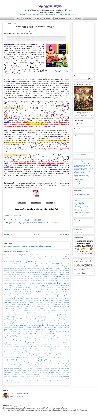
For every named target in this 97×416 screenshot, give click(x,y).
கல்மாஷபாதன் (8, 278)
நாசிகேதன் (66, 333)
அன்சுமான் (7, 259)
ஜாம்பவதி (66, 316)
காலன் (54, 280)
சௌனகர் (42, 314)
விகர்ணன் (29, 370)
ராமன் (16, 362)
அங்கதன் (50, 254)
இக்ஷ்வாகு (6, 268)
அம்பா (28, 259)
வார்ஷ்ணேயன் (11, 370)
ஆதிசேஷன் (38, 266)
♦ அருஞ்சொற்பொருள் (80, 210)
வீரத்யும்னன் (32, 376)
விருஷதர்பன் (37, 374)
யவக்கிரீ (11, 360)
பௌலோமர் (53, 351)
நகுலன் (26, 333)
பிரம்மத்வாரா (52, 344)
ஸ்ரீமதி (7, 380)
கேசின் (31, 287)
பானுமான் (34, 342)
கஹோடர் (21, 278)
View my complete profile (18, 396)
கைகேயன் (43, 287)
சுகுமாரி (43, 304)
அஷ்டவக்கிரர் (33, 263)
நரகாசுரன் (42, 333)
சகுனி (12, 292)
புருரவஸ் (46, 349)
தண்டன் (66, 319)
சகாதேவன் (65, 289)
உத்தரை (12, 272)
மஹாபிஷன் (7, 355)
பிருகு (30, 346)
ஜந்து (55, 314)
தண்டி (5, 321)
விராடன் (66, 372)
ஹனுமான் (38, 380)
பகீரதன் (6, 338)
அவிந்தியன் (14, 263)
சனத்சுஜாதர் (65, 294)
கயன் (41, 276)
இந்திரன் (44, 268)
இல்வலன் (6, 270)
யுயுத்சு (50, 360)
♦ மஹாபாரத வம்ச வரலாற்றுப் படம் (83, 200)
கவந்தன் (16, 278)
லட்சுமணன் (55, 364)
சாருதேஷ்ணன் (28, 300)
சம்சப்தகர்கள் (15, 296)
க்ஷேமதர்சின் (45, 289)
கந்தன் (19, 276)
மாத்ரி (40, 355)
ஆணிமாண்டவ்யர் (28, 266)
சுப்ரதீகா (31, 308)
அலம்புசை (59, 261)
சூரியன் (29, 312)
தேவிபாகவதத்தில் (62, 185)
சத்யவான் (42, 294)
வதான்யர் (36, 368)
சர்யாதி (5, 298)
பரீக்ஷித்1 (39, 340)
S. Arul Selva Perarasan (20, 393)
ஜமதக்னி (28, 316)
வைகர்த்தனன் (54, 376)
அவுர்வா (19, 263)
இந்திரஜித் (28, 268)
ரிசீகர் (25, 362)
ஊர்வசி (59, 272)
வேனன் (48, 376)
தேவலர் (66, 331)
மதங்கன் (12, 353)
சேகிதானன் (49, 312)
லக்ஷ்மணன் (47, 364)
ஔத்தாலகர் (30, 274)
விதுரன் (60, 370)
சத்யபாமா (36, 294)
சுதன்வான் (26, 306)
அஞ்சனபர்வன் (27, 256)
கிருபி (54, 283)
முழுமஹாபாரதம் (49, 6)
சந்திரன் (59, 294)
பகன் (64, 336)
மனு (49, 353)
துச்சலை (21, 327)
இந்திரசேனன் (13, 268)
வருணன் (46, 368)
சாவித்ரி (47, 300)
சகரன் (59, 289)
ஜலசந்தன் (55, 316)
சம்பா (25, 296)
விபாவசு (24, 372)
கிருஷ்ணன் (63, 283)
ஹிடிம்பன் (7, 382)
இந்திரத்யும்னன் (36, 268)
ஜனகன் (59, 314)
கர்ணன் (59, 276)
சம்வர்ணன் (39, 296)
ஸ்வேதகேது (24, 380)
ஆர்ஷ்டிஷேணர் (58, 266)
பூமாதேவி (21, 351)
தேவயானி (53, 331)
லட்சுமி (62, 364)
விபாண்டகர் (17, 372)
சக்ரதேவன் (21, 292)
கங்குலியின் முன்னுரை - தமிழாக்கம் (83, 163)
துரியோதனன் (43, 327)
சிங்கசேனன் (59, 300)
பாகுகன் (6, 342)
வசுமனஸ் (7, 368)
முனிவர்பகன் (30, 357)
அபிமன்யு (14, 259)
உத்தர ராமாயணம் (62, 14)
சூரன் (18, 312)
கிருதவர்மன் (31, 283)
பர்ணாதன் (44, 340)
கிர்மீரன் (6, 285)
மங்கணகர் (59, 351)
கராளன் (46, 276)
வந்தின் (41, 368)
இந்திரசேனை (21, 268)
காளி (63, 280)
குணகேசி (24, 285)
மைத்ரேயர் (53, 357)
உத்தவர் (17, 272)
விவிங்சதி (60, 374)
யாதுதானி (26, 360)
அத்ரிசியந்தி (49, 256)
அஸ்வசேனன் (46, 263)
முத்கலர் (24, 357)
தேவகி (22, 331)
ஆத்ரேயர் (44, 266)
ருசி (67, 362)
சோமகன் (17, 314)
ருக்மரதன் (50, 362)
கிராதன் (15, 283)
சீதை (31, 304)
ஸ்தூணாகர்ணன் (57, 378)
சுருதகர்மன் (59, 308)
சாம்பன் (60, 298)
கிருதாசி (45, 283)
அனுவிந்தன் (65, 256)
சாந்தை (55, 298)
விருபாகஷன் (14, 374)
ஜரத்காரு (34, 316)
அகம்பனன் (7, 254)
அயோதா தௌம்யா (55, 259)
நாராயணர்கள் (28, 336)
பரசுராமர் (7, 340)
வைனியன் (6, 378)
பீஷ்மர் (35, 348)
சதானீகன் (58, 292)
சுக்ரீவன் (60, 304)
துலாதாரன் (49, 329)
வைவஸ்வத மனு (14, 378)
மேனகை (47, 357)
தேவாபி (14, 333)
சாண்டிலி (31, 298)
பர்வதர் (49, 340)
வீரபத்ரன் (38, 376)
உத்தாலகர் (22, 272)
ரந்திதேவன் (63, 360)
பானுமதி (28, 342)
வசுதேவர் (66, 366)
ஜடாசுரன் (47, 314)
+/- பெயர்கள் (77, 222)
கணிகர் (67, 274)
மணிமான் (6, 353)
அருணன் (6, 261)
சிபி (53, 302)
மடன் (67, 351)
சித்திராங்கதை (23, 302)
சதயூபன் (53, 292)
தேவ (19, 331)
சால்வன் (41, 300)
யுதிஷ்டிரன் (41, 359)
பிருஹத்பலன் (56, 346)
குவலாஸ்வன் (20, 287)
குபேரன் (58, 285)
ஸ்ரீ (4, 380)
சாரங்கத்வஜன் (7, 300)
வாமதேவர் (65, 368)
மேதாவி (41, 357)
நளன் (52, 333)
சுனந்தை (13, 308)
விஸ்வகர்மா (7, 376)
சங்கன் (26, 292)
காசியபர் (38, 278)
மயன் (53, 353)
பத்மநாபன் (37, 338)
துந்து (34, 327)
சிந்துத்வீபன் (48, 302)
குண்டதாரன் (38, 285)
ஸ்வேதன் (31, 380)
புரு (41, 349)
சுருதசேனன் (65, 308)
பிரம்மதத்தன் (44, 344)
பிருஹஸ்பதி (17, 349)
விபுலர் (37, 372)
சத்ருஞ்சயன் (49, 294)
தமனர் (31, 321)
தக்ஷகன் (51, 319)
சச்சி (34, 292)
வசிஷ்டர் (56, 366)
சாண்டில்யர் (37, 298)
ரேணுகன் (15, 364)
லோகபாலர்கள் (8, 366)
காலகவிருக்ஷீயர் (40, 280)
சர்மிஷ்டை (65, 296)
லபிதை (67, 364)
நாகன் (60, 333)
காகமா (27, 278)
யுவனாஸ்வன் (56, 360)
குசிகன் (20, 285)
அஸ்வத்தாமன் (56, 264)
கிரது (5, 283)
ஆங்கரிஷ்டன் (13, 266)
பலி (63, 340)
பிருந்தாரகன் (40, 346)
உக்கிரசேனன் (13, 270)
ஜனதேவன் (66, 314)
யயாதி (6, 360)
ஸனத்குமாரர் (27, 378)
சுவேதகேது (59, 310)
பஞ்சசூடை (31, 338)
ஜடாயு (52, 314)
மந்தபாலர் (40, 353)
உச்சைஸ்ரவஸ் (39, 270)
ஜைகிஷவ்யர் (36, 319)
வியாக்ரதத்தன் (43, 372)
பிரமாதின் (37, 344)
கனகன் (24, 276)
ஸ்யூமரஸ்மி (65, 378)
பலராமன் (58, 340)
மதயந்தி (18, 353)
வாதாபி (60, 368)
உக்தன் (20, 270)
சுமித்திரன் (36, 308)
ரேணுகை (21, 364)
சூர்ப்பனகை (43, 312)
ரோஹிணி (40, 364)
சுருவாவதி (33, 310)
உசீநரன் (32, 270)
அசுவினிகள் (18, 256)
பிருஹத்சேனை (48, 346)
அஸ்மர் (40, 263)
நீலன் (48, 336)
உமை (45, 272)
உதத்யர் (57, 270)
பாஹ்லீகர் (40, 342)
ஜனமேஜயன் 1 (21, 316)
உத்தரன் (6, 272)
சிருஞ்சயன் (19, 304)
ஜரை (51, 316)
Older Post (64, 234)
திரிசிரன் (66, 323)
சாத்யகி (44, 298)
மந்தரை (45, 353)
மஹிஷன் (13, 355)
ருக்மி (54, 362)
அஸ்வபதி (66, 263)
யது (58, 357)
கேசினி (26, 287)
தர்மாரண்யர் (16, 323)
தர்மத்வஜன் (66, 321)
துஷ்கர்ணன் (7, 331)
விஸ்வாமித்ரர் (15, 376)
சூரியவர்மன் (36, 312)
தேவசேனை (41, 331)
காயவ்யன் (66, 278)
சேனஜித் (59, 312)
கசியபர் (53, 274)
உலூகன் (49, 272)
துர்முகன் (37, 329)
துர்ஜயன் (19, 329)
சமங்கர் (6, 296)
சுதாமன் (43, 306)
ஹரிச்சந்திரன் (52, 380)
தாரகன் (32, 323)
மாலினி (67, 355)
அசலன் (12, 256)
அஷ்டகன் (25, 263)
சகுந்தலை (7, 292)
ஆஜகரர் (20, 266)
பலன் (53, 340)
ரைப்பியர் (27, 364)
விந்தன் (6, 372)
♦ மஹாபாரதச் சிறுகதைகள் (81, 215)
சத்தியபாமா (12, 294)
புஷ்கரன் (11, 351)
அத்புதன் (39, 256)
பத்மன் (43, 338)
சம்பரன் (22, 296)
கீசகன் (10, 285)
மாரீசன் (51, 355)
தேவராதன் (60, 331)
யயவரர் (67, 357)
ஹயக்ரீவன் (45, 380)
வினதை (10, 372)
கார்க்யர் (14, 280)
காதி (43, 278)
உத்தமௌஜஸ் (64, 270)
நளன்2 (56, 333)
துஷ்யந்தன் (14, 331)
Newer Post (8, 234)
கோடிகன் (60, 287)
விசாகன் (40, 370)
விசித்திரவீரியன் (46, 370)
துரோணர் (8, 329)
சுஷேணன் (66, 310)
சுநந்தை (62, 306)
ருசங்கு (64, 362)
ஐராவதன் (19, 274)
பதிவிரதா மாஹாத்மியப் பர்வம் (40, 222)
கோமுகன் (66, 287)
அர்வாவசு (37, 261)
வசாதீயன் (49, 366)
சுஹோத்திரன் (7, 312)
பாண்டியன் (17, 342)
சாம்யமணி (66, 298)
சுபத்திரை (25, 308)
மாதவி (36, 355)
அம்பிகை (40, 259)
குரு (5, 287)
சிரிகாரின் (6, 304)
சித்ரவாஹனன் (38, 302)
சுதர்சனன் (33, 306)
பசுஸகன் (19, 338)
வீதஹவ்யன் (24, 376)
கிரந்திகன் (9, 283)
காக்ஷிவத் (32, 278)
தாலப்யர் (47, 323)
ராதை (11, 362)
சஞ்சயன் (39, 292)
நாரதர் (13, 336)
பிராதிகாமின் (7, 346)
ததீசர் (9, 321)
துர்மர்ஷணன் (30, 329)
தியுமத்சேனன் (54, 323)
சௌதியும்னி (35, 314)
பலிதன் (67, 340)
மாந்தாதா (45, 355)
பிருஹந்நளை (8, 349)
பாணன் (11, 342)
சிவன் (26, 304)
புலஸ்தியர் (60, 349)
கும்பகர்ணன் (65, 285)
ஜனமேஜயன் (12, 316)
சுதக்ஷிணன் (13, 306)
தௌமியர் (20, 333)
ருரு (10, 364)
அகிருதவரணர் (29, 254)
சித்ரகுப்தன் (31, 302)
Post (5, 215)
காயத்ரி (60, 278)
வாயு (5, 370)
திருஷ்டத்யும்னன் (40, 325)
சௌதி (29, 314)
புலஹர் (67, 349)
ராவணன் (21, 362)
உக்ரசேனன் (26, 270)
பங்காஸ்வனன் (13, 338)
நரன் (47, 333)
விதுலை (66, 370)
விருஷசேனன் (29, 374)
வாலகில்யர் (20, 370)
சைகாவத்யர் (65, 312)
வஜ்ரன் (24, 368)
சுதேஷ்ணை (55, 306)
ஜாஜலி (61, 316)
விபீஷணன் (30, 372)
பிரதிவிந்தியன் (8, 344)
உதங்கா (52, 270)
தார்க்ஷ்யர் (41, 323)
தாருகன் (36, 323)
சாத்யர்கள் (50, 298)
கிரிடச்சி (24, 283)
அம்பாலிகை (33, 259)
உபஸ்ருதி (39, 272)
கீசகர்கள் (15, 285)
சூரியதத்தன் (23, 312)
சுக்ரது (51, 304)
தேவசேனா (35, 331)
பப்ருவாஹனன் (64, 338)
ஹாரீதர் (67, 380)
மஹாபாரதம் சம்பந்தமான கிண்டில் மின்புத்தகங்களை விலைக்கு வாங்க (27, 246)
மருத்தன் (58, 353)
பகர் (68, 336)
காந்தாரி (48, 278)
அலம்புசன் (52, 261)
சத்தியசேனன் (65, 292)
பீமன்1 (29, 349)
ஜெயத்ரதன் (29, 319)
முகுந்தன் (11, 357)
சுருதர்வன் (6, 310)
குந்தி (10, 222)
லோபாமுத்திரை (17, 366)
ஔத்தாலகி (36, 274)
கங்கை (45, 274)
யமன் (62, 357)
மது (29, 353)
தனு (20, 321)
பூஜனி (15, 351)
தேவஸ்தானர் (7, 333)
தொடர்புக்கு (73, 14)
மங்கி (64, 351)
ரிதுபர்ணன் (30, 362)
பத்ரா (57, 338)
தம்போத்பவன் (44, 321)
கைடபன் (54, 287)
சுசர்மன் (66, 304)
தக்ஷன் (56, 319)
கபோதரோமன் (35, 276)
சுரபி (54, 308)
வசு (61, 366)
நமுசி (38, 333)
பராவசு (29, 340)
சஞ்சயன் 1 (47, 292)
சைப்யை (6, 314)
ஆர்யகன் (50, 266)
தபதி (23, 321)
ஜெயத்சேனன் (21, 319)
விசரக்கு (35, 370)
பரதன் (12, 340)
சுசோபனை (7, 306)
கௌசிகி (13, 289)
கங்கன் (41, 274)
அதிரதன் (34, 256)
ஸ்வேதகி (17, 380)
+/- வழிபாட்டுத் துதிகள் (80, 154)
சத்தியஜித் (6, 294)
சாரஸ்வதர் (14, 300)
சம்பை (34, 296)
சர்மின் (60, 296)
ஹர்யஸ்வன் (60, 380)
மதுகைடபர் (34, 353)
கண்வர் (6, 276)
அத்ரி (44, 256)
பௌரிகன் (47, 351)
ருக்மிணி (59, 362)
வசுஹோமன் (18, 368)
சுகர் (39, 304)
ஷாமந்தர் (21, 378)
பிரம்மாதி (66, 344)
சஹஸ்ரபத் (22, 298)
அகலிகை (14, 254)
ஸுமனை (33, 378)
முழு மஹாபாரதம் (15, 215)
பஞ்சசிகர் (25, 338)
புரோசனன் (53, 349)
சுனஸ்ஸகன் (19, 308)
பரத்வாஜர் (18, 340)
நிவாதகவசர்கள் (41, 336)
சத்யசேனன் (30, 294)
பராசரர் (24, 340)
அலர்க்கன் (66, 261)
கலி (64, 276)
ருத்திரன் (6, 364)
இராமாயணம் (50, 14)
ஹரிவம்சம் (40, 14)
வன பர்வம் (55, 222)
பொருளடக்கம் (31, 14)
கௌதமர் (26, 289)
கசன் (49, 274)
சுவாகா (53, 310)
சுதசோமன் (20, 306)
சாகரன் (27, 298)
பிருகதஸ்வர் (15, 346)
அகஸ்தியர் (21, 254)
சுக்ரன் (55, 304)
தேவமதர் (47, 331)
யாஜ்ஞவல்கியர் (19, 360)
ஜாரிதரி (6, 319)
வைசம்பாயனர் (64, 376)
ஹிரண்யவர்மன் (21, 382)
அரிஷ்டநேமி (65, 259)
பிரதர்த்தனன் (65, 342)
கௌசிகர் (7, 289)
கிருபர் (50, 283)
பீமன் (24, 349)
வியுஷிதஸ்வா (58, 372)
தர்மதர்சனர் (52, 321)
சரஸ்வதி (55, 296)
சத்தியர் (19, 294)
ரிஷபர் (36, 362)
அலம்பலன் (44, 261)
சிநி (44, 302)
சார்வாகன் (35, 300)
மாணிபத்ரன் (25, 355)
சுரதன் (46, 308)
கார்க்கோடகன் (7, 280)
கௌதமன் (19, 289)
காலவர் (58, 280)
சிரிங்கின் (12, 304)
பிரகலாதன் (57, 342)
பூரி (25, 351)
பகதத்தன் (60, 336)
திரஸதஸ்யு (61, 323)
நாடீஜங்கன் (7, 336)
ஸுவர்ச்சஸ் (39, 378)
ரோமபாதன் (34, 364)
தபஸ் (27, 321)
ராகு (68, 360)
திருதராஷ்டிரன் (20, 325)
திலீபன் (58, 325)
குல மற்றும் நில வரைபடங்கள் (82, 194)
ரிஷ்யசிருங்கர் (43, 362)
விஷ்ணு (66, 374)
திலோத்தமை (65, 325)
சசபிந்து (31, 292)
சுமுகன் (42, 308)
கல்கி (67, 276)
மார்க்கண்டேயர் (58, 355)
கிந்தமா (67, 280)
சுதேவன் (48, 306)
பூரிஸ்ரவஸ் (29, 351)
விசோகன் (54, 370)
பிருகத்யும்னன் (23, 346)
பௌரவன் (41, 351)
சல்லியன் (15, 298)
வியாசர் (51, 372)
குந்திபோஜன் (17, 222)
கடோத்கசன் (60, 274)
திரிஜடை (6, 325)
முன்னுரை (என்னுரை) (79, 161)
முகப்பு (22, 14)
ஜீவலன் (15, 319)
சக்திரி (16, 292)
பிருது (34, 346)
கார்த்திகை (32, 280)
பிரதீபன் (16, 344)
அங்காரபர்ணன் (58, 254)
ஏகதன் (5, 274)
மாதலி (31, 355)
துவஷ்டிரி (55, 329)
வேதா (43, 376)
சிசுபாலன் (66, 300)
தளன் (21, 323)
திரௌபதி (51, 325)
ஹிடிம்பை (14, 382)
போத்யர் (35, 351)
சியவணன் (59, 302)
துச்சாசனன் (28, 327)
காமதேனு (54, 278)
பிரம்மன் (60, 344)
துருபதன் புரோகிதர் (63, 327)
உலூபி (54, 272)
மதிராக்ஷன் (24, 353)
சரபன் (51, 296)
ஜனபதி (6, 316)
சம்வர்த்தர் (46, 296)
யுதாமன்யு (32, 360)
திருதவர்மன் (30, 325)
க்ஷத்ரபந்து (38, 289)
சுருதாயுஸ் (27, 310)
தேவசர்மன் (28, 331)
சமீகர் (9, 296)
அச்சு (69, 18)
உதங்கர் (46, 270)
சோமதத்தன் (23, 314)
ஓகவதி (24, 274)
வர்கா (51, 368)
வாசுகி (55, 368)
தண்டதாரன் (61, 319)
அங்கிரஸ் (66, 254)
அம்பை (46, 259)
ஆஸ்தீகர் (66, 266)
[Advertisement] (83, 47)
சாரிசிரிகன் (20, 300)
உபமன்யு (28, 272)
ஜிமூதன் (10, 319)
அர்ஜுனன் (27, 261)
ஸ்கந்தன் (45, 378)
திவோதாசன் (7, 327)
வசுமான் (12, 368)
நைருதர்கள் (54, 336)
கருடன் (52, 276)
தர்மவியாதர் (8, 323)
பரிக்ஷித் (33, 340)
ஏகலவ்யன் (14, 274)
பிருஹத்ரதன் (65, 346)
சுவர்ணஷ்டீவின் (46, 310)
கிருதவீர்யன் (39, 283)
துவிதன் (67, 329)
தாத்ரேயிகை (26, 323)
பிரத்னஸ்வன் (22, 344)
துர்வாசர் (26, 222)
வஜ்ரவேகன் (30, 368)
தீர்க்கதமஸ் (14, 327)
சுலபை (39, 310)
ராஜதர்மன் (7, 362)
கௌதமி (32, 289)
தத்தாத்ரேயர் (14, 321)
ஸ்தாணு (50, 378)
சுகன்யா (35, 304)
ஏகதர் (9, 274)
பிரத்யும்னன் (30, 344)
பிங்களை (51, 342)
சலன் (9, 298)
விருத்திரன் (7, 374)
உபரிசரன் (34, 272)
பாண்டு (23, 342)
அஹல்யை (7, 266)
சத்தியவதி (24, 294)
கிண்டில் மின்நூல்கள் (79, 183)
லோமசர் (26, 366)
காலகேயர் (49, 280)
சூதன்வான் (14, 312)
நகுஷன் (33, 333)
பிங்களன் (45, 342)
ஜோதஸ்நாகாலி (44, 319)
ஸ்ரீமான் (12, 380)
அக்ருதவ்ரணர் (44, 254)
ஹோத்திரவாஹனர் (30, 382)
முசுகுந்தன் (18, 357)
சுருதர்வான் (13, 310)
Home (36, 234)
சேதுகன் (55, 312)
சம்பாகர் (30, 296)
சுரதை (50, 308)
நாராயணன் (20, 336)
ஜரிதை (47, 316)
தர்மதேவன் (59, 321)
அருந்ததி (18, 261)
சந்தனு (54, 294)
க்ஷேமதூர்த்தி (53, 289)
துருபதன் (53, 327)
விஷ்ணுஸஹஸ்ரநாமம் (80, 181)
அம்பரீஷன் (21, 259)
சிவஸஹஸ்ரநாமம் (78, 179)
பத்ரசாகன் (53, 338)
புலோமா (6, 351)
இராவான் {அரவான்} (62, 268)
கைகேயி (49, 287)
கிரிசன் (19, 283)
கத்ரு (14, 276)
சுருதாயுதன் (20, 310)
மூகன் (36, 357)
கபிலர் (28, 276)
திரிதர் (11, 325)
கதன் (10, 276)
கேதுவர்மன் (37, 287)
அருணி (12, 261)
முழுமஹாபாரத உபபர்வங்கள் (81, 232)
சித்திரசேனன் (8, 302)
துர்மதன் (24, 329)
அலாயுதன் (7, 263)
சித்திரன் (15, 302)
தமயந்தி (36, 321)
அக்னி (37, 254)
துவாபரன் (61, 329)
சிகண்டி (52, 300)
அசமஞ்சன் (7, 256)
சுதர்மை (39, 306)
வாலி (24, 370)
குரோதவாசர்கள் (11, 287)
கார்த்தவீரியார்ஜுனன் (22, 280)
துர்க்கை (15, 329)
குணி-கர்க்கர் (31, 285)
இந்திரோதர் (51, 268)
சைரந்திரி (11, 314)
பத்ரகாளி (47, 338)
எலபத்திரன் (65, 272)
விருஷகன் (21, 374)
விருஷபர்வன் (46, 374)
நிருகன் (34, 336)
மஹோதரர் (19, 355)
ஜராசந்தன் (41, 316)
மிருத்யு (6, 357)
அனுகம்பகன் (57, 256)
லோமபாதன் (33, 366)
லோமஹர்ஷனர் (42, 366)
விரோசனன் (54, 374)
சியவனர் (66, 302)
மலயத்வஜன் (65, 353)
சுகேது (47, 304)
